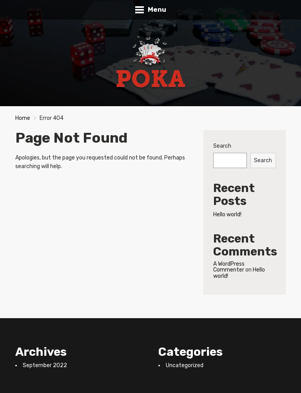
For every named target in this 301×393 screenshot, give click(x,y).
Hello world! (227, 214)
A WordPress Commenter (229, 267)
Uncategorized (184, 365)
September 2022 (45, 365)
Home (22, 118)
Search (222, 146)
